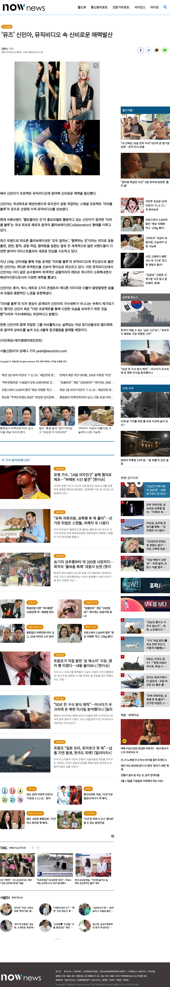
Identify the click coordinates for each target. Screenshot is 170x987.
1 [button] (55, 939)
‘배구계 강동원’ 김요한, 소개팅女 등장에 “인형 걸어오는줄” (23, 927)
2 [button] (57, 939)
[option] (55, 869)
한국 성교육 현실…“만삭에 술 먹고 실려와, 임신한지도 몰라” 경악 (91, 881)
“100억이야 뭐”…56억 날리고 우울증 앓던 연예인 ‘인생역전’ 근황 (102, 911)
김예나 (4, 48)
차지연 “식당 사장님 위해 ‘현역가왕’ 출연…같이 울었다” (23, 911)
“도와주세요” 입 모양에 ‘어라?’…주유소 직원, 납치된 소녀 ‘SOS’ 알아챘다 (54, 881)
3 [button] (59, 939)
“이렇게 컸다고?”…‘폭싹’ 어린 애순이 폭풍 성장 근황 (63, 911)
